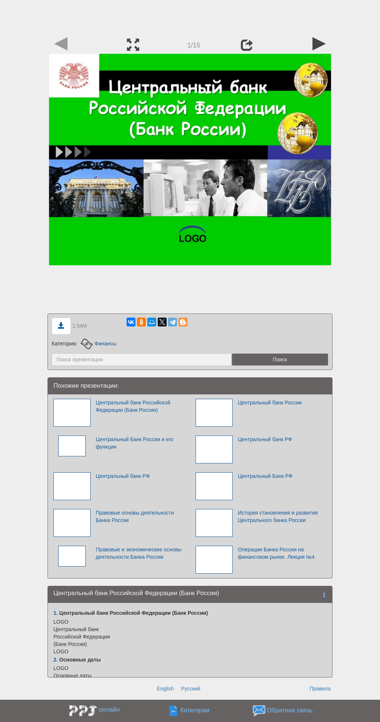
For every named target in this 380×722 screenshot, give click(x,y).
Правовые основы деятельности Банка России (135, 516)
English (165, 689)
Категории (195, 710)
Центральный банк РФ (265, 439)
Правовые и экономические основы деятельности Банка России (138, 553)
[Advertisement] (190, 16)
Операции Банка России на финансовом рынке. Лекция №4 (276, 553)
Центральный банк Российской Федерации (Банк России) (133, 406)
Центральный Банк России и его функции (135, 443)
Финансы (98, 344)
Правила (320, 689)
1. (55, 613)
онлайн (109, 709)
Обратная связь (290, 710)
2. (55, 660)
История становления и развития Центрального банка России (278, 516)
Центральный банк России (270, 403)
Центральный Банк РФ (265, 476)
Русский (190, 689)
